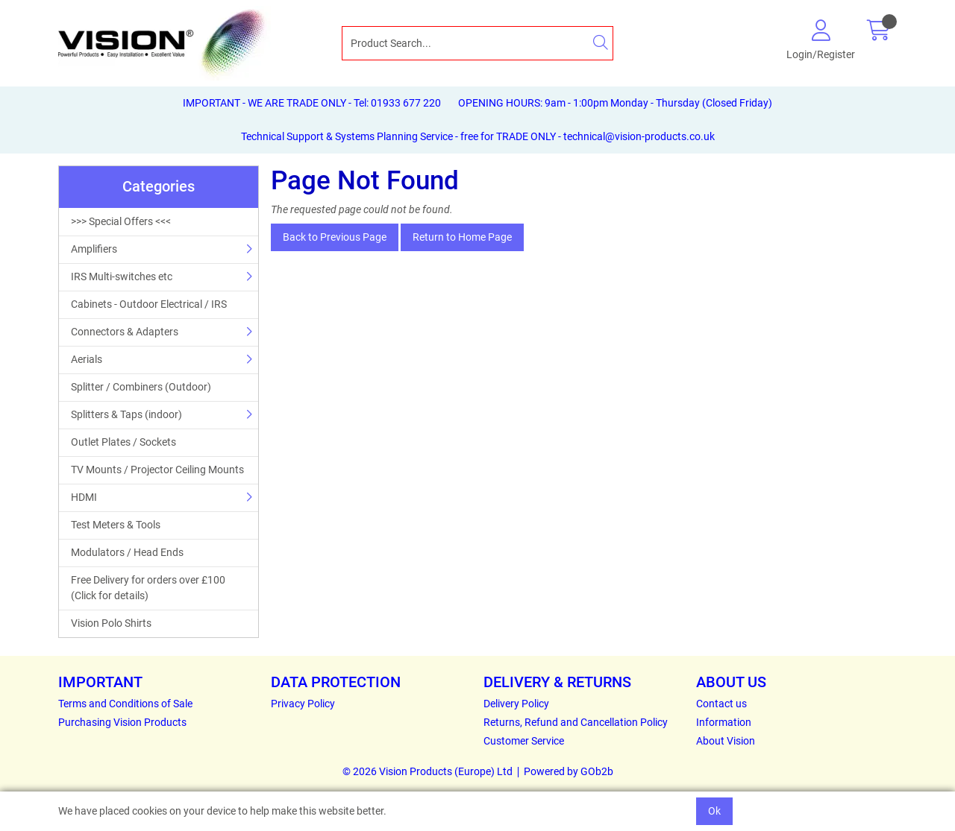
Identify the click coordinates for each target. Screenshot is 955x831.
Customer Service (523, 741)
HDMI (84, 497)
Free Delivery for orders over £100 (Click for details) (148, 587)
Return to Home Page (462, 237)
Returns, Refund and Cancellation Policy (575, 722)
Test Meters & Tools (115, 525)
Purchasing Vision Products (122, 722)
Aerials (86, 359)
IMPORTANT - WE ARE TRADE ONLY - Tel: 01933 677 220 (312, 103)
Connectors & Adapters (124, 332)
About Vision (725, 741)
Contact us (721, 704)
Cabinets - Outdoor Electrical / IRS (149, 304)
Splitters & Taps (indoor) (126, 414)
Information (723, 722)
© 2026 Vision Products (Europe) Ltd (427, 771)
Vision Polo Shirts (111, 623)
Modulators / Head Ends (127, 552)
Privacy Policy (303, 704)
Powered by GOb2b (568, 771)
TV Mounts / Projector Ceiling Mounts (157, 469)
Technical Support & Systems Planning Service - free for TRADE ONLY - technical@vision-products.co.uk (478, 136)
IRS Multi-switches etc (121, 276)
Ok (714, 811)
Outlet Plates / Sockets (123, 442)
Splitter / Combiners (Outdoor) (141, 387)
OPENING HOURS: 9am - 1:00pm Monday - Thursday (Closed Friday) (615, 103)
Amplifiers (94, 249)
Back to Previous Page (334, 237)
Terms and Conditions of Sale (125, 704)
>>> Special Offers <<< (121, 221)
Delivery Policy (516, 704)
